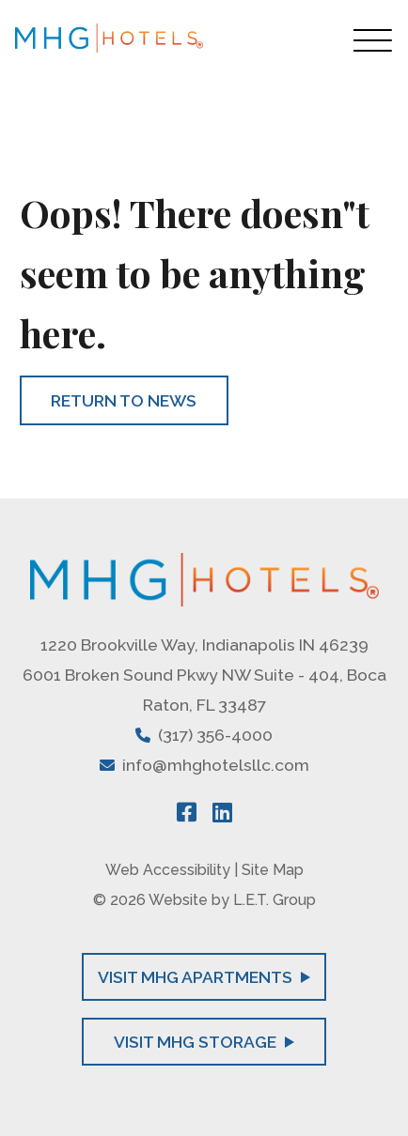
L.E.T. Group (274, 900)
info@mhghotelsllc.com (215, 765)
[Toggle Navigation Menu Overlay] (373, 40)
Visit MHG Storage (204, 1042)
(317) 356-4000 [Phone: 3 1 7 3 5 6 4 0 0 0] (215, 735)
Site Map (273, 870)
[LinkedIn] (222, 812)
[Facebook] (186, 812)
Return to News (123, 400)
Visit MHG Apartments (204, 977)
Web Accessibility (167, 870)
